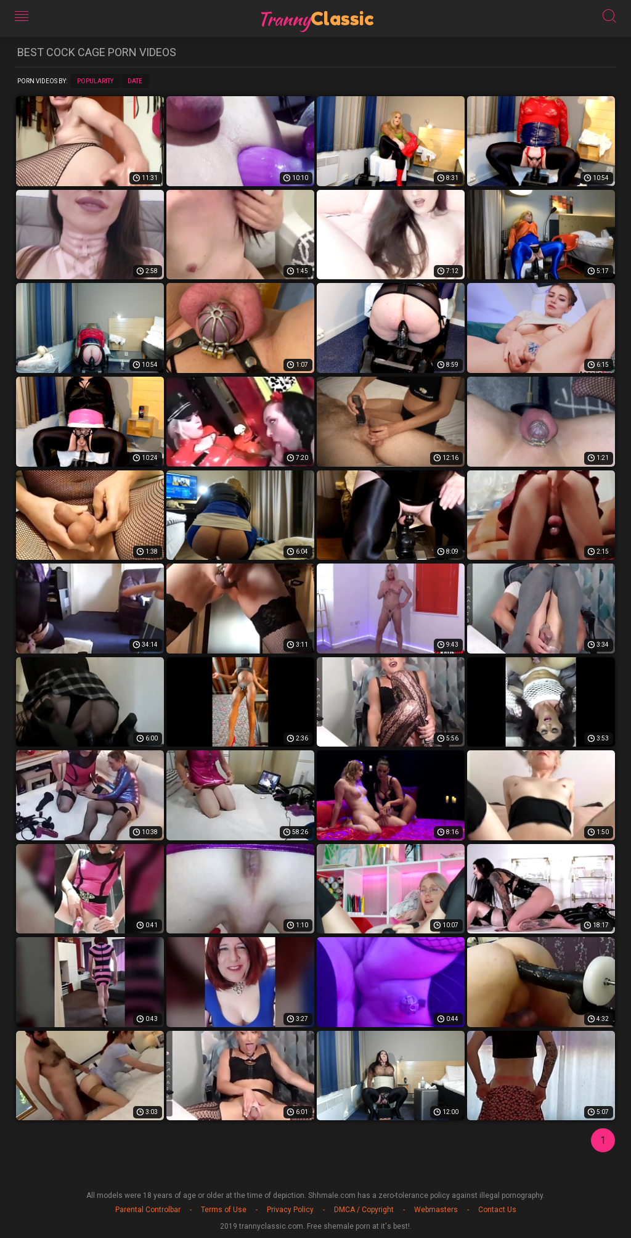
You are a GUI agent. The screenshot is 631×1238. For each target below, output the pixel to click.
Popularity (95, 81)
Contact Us (497, 1209)
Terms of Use (223, 1209)
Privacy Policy (290, 1209)
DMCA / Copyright (364, 1209)
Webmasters (436, 1209)
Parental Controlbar (148, 1209)
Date (135, 81)
